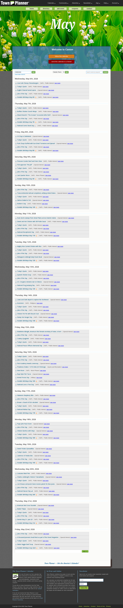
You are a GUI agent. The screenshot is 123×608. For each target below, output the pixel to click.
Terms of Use (101, 606)
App (98, 3)
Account (115, 3)
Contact (93, 606)
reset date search (20, 74)
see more (57, 83)
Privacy (108, 606)
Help (106, 3)
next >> (85, 551)
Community (63, 3)
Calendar (51, 3)
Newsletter (88, 3)
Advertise (76, 3)
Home (80, 606)
